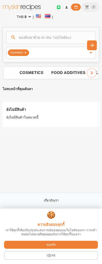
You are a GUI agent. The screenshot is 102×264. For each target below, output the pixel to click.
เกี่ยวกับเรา (51, 200)
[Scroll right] (92, 73)
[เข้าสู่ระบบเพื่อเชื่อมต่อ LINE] (58, 7)
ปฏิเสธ (51, 255)
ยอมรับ (51, 244)
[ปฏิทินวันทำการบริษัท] (76, 7)
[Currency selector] (24, 16)
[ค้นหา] (51, 37)
